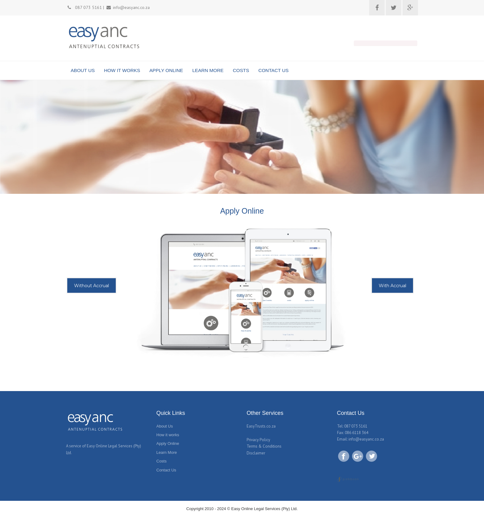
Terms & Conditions (264, 446)
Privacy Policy (258, 439)
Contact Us (166, 470)
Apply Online (167, 443)
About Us (164, 426)
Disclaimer (256, 453)
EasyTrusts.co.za (261, 426)
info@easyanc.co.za (366, 439)
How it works (167, 434)
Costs (161, 461)
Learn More (166, 452)
